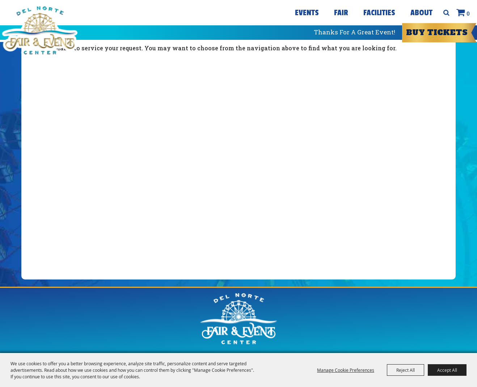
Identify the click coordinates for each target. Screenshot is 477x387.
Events (307, 12)
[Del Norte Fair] (39, 30)
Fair (341, 12)
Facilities (379, 12)
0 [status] (468, 13)
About (421, 12)
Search (446, 12)
